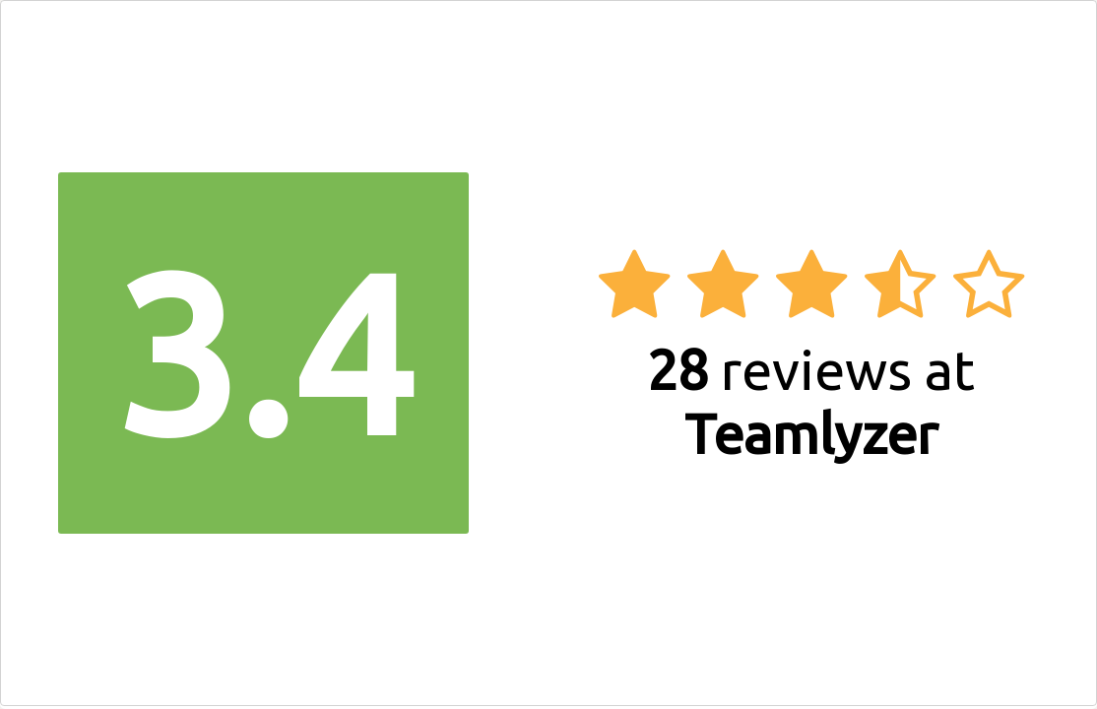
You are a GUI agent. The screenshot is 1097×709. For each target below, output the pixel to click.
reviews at (811, 402)
